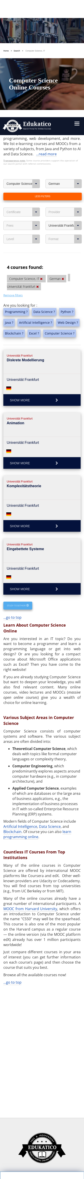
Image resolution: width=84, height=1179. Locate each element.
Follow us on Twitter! (61, 1160)
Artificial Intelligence (20, 698)
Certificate (23, 84)
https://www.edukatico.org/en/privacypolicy (41, 1123)
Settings (26, 1097)
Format (65, 111)
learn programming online (37, 706)
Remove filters (13, 167)
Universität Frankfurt (65, 97)
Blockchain (12, 703)
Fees (23, 97)
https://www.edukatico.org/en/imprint (37, 1133)
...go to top (12, 489)
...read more (46, 26)
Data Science (50, 698)
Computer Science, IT (23, 55)
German (65, 55)
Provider (65, 84)
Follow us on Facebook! (23, 1160)
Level (23, 111)
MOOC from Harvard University (30, 780)
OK (26, 1106)
